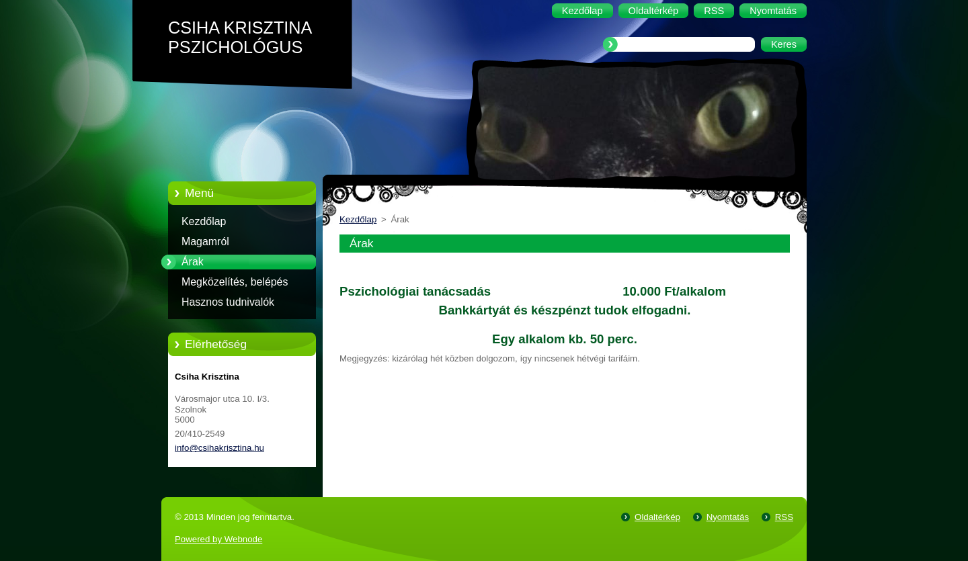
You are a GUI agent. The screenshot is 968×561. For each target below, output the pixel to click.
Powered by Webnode (218, 539)
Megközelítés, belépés (235, 282)
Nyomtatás (728, 517)
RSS (784, 517)
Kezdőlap (204, 221)
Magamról (205, 241)
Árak (193, 261)
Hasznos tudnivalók (228, 302)
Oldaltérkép (657, 517)
